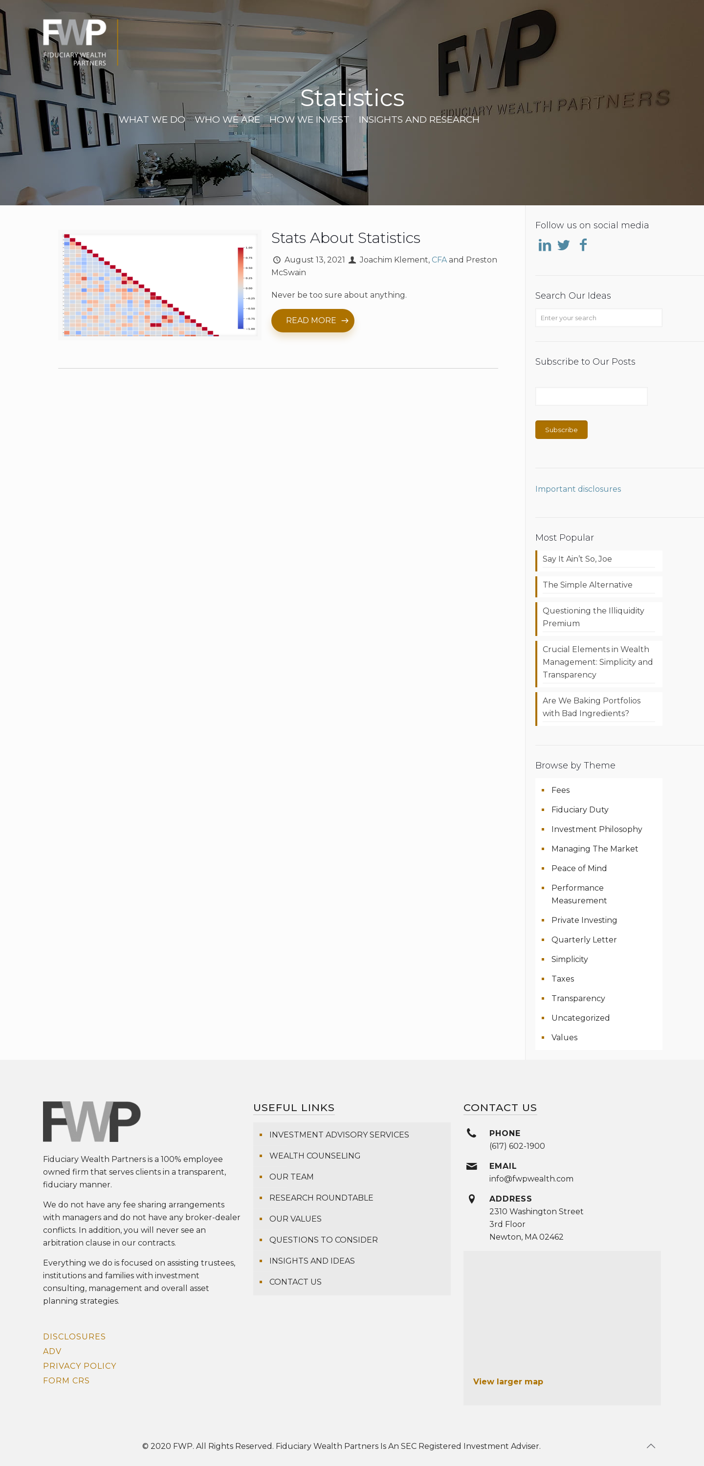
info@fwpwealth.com (531, 1178)
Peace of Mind (579, 868)
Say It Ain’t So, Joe (577, 559)
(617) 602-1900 (517, 1146)
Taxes (562, 979)
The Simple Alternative (588, 585)
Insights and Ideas (312, 1261)
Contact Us (295, 1282)
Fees (560, 790)
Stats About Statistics (345, 238)
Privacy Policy (79, 1366)
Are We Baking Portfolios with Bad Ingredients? (591, 707)
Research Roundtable (321, 1198)
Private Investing (584, 920)
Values (564, 1037)
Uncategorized (580, 1018)
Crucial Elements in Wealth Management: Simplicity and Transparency (598, 662)
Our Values (295, 1219)
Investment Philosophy (596, 829)
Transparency (578, 998)
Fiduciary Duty (580, 809)
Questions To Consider (323, 1240)
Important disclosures (578, 489)
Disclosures (74, 1336)
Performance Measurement (579, 894)
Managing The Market (594, 848)
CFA (439, 259)
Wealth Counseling (315, 1155)
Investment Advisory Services (339, 1134)
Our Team (291, 1177)
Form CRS (66, 1380)
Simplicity (569, 959)
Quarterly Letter (584, 939)
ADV (52, 1351)
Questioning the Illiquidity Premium (593, 617)
